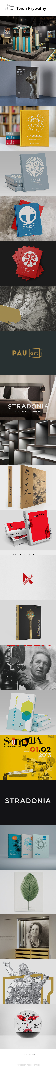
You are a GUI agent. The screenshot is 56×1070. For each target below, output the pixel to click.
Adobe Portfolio (33, 1064)
